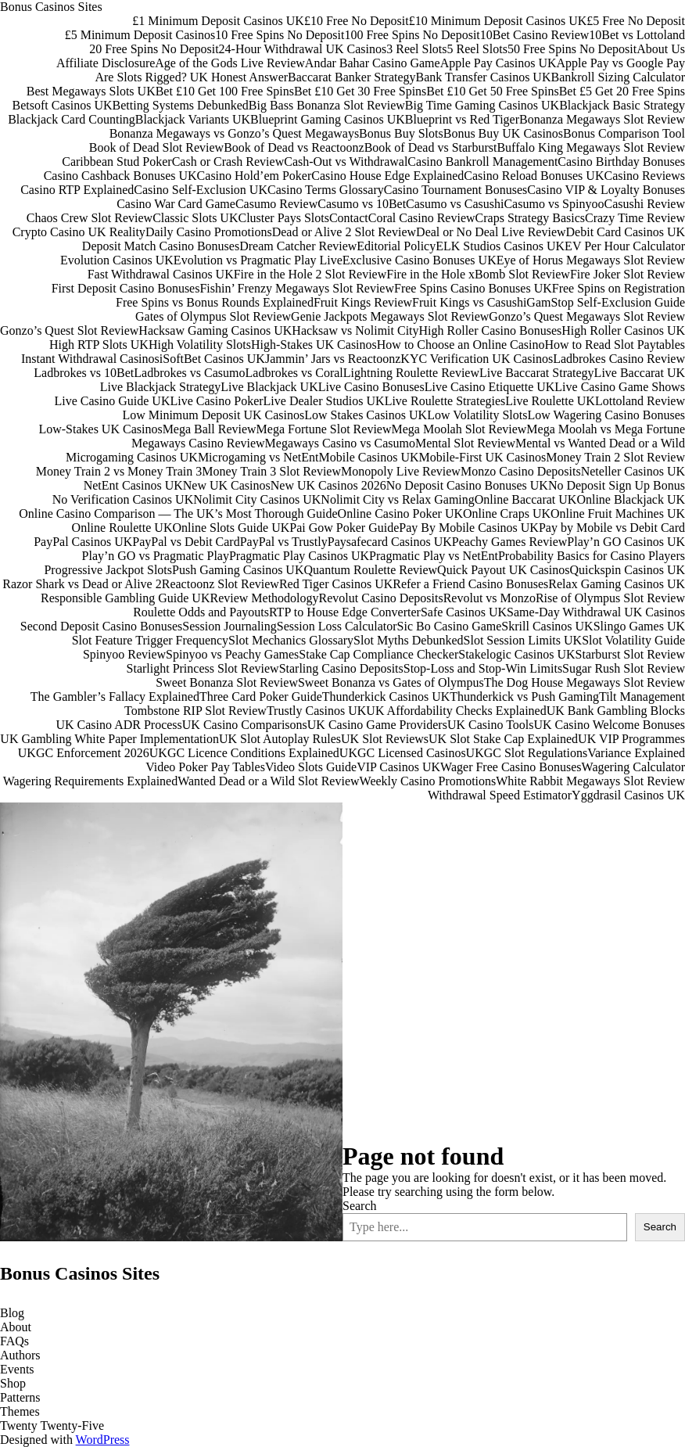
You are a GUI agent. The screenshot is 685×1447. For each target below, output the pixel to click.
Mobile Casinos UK (369, 457)
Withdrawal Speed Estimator (500, 795)
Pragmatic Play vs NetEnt (433, 555)
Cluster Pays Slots (283, 217)
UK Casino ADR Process (118, 724)
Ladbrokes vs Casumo (189, 372)
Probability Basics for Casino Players (591, 555)
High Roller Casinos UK (623, 330)
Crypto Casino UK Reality (79, 232)
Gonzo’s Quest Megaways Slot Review (587, 316)
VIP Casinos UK (398, 767)
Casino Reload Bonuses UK (534, 175)
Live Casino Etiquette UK (490, 386)
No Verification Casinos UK (123, 499)
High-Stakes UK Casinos (314, 344)
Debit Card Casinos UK (625, 232)
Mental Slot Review (465, 443)
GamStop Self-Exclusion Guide (605, 302)
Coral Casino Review (421, 217)
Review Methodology (264, 598)
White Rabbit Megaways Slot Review (590, 781)
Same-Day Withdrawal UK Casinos (596, 612)
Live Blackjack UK (269, 386)
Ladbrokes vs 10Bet (84, 372)
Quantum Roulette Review (370, 569)
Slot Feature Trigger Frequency (150, 640)
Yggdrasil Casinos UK (628, 795)
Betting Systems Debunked (181, 105)
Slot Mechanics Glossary (290, 640)
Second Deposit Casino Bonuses (101, 626)
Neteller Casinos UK (633, 471)
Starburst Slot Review (630, 654)
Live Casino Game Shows (619, 386)
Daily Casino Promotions (208, 232)
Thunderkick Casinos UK (386, 696)
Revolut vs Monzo (489, 598)
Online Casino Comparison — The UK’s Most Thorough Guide (178, 513)
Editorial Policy (396, 246)
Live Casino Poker (216, 401)
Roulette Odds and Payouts (201, 612)
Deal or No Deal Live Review (490, 232)
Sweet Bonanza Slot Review (227, 682)
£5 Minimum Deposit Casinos (140, 34)
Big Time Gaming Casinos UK (482, 105)
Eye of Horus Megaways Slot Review (591, 260)
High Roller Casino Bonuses (490, 330)
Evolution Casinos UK (117, 260)
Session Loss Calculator (337, 626)
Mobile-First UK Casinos (483, 457)
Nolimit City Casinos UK (257, 499)
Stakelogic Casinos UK (516, 654)
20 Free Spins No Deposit (153, 49)
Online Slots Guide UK (230, 527)
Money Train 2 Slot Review (615, 457)
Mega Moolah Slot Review (458, 429)
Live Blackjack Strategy (160, 386)
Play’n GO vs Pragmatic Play (155, 555)
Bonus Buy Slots (401, 133)
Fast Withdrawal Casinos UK (161, 274)
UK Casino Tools (490, 724)
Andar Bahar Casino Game (372, 63)
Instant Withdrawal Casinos (90, 358)
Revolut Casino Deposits (381, 598)
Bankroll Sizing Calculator (618, 77)
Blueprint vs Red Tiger (462, 119)
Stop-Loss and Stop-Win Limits (482, 668)
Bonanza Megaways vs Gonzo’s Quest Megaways (234, 133)
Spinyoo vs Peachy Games (232, 654)
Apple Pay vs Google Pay (621, 63)
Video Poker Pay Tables (205, 767)
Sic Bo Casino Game (449, 626)
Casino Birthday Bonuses (621, 161)
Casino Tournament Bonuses (455, 189)
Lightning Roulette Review (411, 372)
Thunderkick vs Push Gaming (524, 696)
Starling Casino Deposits (341, 668)
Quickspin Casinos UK (627, 569)
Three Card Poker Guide (260, 696)
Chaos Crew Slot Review (89, 217)
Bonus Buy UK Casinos (503, 133)
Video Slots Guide (311, 767)
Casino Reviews (644, 175)
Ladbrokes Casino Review (619, 358)
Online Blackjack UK (630, 499)
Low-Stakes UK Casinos (100, 429)
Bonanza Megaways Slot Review (602, 119)
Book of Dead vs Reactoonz (294, 147)
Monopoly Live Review (401, 471)
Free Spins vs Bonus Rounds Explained (215, 302)
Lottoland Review (640, 401)
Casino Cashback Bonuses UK (120, 175)
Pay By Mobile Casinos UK (469, 527)
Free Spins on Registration (618, 288)
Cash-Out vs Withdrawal (345, 161)
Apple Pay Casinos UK (498, 63)
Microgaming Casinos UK (132, 457)
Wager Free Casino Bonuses (510, 767)
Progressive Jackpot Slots (108, 569)
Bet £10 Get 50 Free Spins (492, 91)
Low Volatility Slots (477, 415)
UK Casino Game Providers (377, 724)
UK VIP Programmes (631, 738)
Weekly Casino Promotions (428, 781)
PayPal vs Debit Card (185, 541)
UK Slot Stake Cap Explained (503, 738)
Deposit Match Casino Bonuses (160, 246)
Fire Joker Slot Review (627, 274)
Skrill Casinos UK (547, 626)
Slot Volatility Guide (633, 640)
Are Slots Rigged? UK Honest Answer (191, 77)
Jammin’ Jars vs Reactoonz (332, 358)
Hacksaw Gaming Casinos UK (215, 330)
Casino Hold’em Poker (254, 175)
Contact (348, 217)
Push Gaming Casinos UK (237, 569)
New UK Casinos (227, 485)
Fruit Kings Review (363, 302)
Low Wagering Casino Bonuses (606, 415)
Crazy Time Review (635, 217)
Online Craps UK (507, 513)
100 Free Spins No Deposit (411, 34)
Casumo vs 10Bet (361, 203)
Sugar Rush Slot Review (623, 668)
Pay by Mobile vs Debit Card (612, 527)
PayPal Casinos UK (83, 541)
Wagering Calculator (633, 767)
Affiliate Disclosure (105, 63)
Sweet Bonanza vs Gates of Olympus (391, 682)
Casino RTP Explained (77, 189)
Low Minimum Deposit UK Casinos (213, 415)
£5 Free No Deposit (635, 20)
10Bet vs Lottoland (637, 34)
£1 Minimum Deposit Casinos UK (218, 20)
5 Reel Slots (477, 49)
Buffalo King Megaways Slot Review (591, 147)
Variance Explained (636, 752)
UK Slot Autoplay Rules (280, 738)
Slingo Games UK (639, 626)
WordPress (103, 1439)
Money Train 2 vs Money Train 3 (119, 471)
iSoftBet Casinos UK (212, 358)
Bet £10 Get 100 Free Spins (225, 91)
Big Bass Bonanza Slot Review (327, 105)
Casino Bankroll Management (482, 161)
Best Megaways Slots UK (91, 91)
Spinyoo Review (124, 654)
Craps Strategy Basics (530, 217)
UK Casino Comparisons (244, 724)
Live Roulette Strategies (445, 401)
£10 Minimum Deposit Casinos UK (498, 20)
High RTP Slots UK (99, 344)
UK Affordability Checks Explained (456, 710)
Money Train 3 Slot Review (271, 471)
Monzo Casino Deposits (521, 471)
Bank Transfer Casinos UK (483, 77)
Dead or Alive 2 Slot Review (344, 232)
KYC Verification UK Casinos (476, 358)
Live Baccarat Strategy (536, 372)
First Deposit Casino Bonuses (126, 288)
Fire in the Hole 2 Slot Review (310, 274)
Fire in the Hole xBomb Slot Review (478, 274)
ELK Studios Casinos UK (500, 246)
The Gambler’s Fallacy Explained (114, 696)
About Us (661, 49)
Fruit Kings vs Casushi (469, 302)
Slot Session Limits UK (523, 640)
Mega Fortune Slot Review (324, 429)
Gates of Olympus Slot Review (213, 316)
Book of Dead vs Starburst (430, 147)
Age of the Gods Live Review (230, 63)
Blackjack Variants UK (192, 119)
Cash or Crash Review (228, 161)
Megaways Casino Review (198, 443)
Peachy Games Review (510, 541)
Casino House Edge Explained (387, 175)
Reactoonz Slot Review (220, 584)
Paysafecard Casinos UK (390, 541)
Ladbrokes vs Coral (294, 372)
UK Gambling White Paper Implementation (109, 738)
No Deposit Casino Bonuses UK (467, 485)
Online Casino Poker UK (400, 513)
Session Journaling (229, 626)
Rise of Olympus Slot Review (610, 598)
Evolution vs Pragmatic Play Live (258, 260)
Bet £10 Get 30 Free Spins (360, 91)
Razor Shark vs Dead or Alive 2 (82, 584)
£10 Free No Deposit (356, 20)
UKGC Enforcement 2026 (83, 752)
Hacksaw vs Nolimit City (355, 330)
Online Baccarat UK (526, 499)
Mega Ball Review (209, 429)
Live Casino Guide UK (112, 401)
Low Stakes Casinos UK (365, 415)
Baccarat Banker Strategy (351, 77)
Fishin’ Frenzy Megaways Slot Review (296, 288)
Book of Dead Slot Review (156, 147)
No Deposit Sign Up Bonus (616, 485)
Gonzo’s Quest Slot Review (69, 330)
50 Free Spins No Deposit (572, 49)
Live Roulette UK (550, 401)
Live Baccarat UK (639, 372)
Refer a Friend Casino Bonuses (470, 584)
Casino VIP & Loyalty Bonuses (606, 189)
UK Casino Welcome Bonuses (609, 724)
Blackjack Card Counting (71, 119)
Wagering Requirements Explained (90, 781)
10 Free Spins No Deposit (279, 34)
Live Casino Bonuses (371, 386)
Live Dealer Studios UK (324, 401)
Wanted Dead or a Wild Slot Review (268, 781)
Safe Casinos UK (464, 612)
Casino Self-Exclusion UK (200, 189)
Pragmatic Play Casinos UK (299, 555)
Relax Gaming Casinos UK (616, 584)
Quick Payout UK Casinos (503, 569)
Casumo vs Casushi (455, 203)
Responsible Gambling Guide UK (125, 598)
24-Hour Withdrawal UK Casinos (303, 49)
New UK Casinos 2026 (328, 485)
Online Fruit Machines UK (618, 513)
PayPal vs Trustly (284, 541)
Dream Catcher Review (298, 246)
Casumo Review (276, 203)
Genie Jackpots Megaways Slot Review (390, 316)
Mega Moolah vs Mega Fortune (605, 429)
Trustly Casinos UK (316, 710)
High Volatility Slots (200, 344)
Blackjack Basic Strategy (622, 105)
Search (359, 1205)
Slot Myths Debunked (408, 640)
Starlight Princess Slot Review (203, 668)
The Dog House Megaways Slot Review (584, 682)
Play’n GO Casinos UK (626, 541)
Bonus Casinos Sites (51, 6)
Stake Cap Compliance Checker (378, 654)
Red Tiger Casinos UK (336, 584)
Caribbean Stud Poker (116, 161)
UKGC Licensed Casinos (402, 752)
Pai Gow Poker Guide (344, 527)
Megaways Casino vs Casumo (340, 443)
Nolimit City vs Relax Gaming (397, 499)
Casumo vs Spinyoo (554, 203)
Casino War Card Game (176, 203)
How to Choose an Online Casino (461, 344)
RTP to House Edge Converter (345, 612)
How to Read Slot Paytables (614, 344)
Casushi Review (644, 203)
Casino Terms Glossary (325, 189)
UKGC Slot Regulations (527, 752)
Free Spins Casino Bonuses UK (473, 288)
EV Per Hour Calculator (625, 246)
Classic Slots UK (195, 217)
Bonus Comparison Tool (624, 133)
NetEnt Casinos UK (133, 485)
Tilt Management (642, 696)
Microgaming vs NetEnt (258, 457)
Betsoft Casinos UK (63, 105)
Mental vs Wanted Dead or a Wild (600, 443)
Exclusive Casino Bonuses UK (419, 260)
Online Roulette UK (122, 527)
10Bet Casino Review (535, 34)
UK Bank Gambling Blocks (616, 710)
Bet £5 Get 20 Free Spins (622, 91)
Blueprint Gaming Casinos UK (327, 119)
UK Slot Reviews (385, 738)
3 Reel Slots (416, 49)
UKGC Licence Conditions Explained (244, 752)
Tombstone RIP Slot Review (195, 710)
